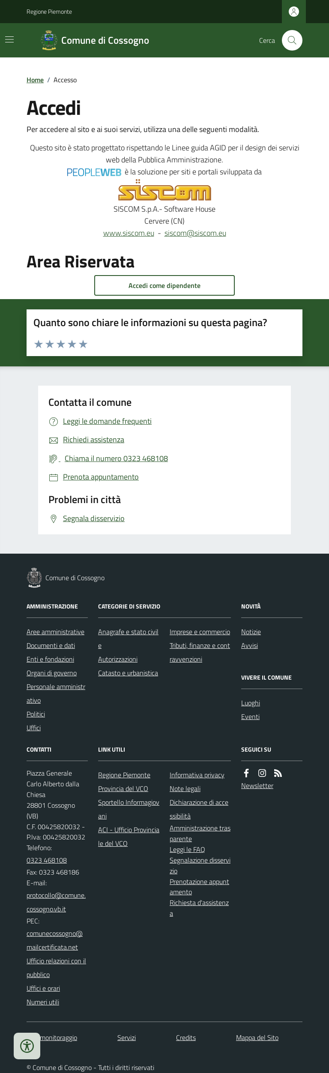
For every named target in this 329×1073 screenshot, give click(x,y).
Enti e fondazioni (50, 659)
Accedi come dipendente (164, 285)
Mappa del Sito (257, 1037)
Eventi (250, 716)
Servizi (126, 1037)
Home (35, 80)
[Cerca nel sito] (288, 40)
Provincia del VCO (123, 788)
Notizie (251, 631)
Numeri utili (43, 1002)
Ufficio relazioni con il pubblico (56, 968)
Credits (186, 1037)
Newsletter (257, 785)
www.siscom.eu (128, 233)
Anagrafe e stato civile (128, 638)
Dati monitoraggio (52, 1037)
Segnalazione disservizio (200, 865)
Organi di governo (52, 673)
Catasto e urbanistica (128, 673)
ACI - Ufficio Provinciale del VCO (128, 836)
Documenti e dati (51, 645)
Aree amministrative (55, 631)
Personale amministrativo (56, 693)
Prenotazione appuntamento (199, 886)
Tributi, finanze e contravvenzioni (200, 652)
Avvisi (249, 645)
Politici (36, 714)
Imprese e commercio (200, 631)
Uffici (34, 727)
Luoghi (250, 703)
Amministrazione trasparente (200, 833)
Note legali (185, 788)
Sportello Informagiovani (128, 809)
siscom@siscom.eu (195, 233)
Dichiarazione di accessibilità (199, 809)
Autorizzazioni (118, 659)
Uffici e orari (43, 988)
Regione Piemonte (49, 11)
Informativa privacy (197, 775)
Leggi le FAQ (187, 849)
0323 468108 (47, 860)
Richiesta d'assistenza (199, 907)
